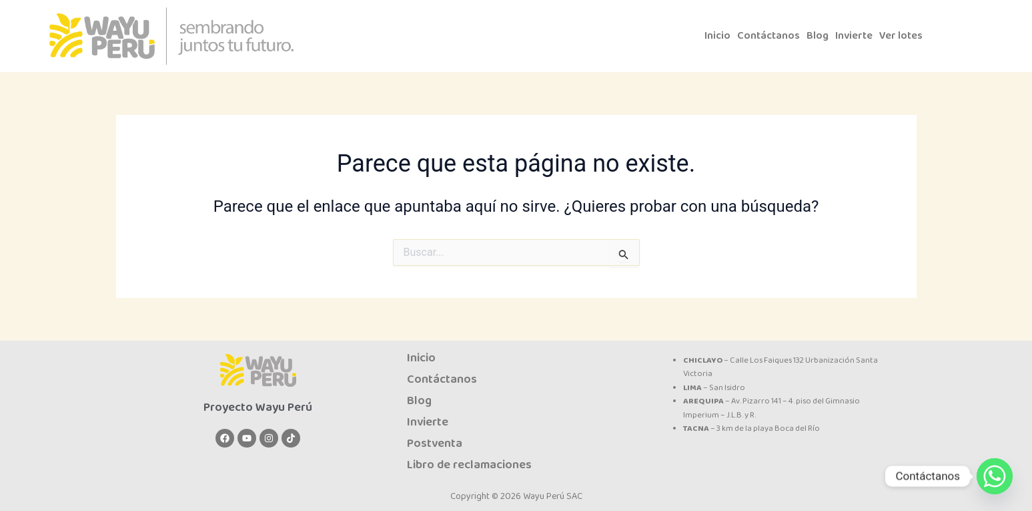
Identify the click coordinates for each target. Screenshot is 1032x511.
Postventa (434, 443)
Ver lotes (907, 35)
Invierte (858, 35)
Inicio (718, 35)
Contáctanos (770, 35)
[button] (910, 36)
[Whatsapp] (995, 476)
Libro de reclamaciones (469, 465)
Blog (821, 35)
